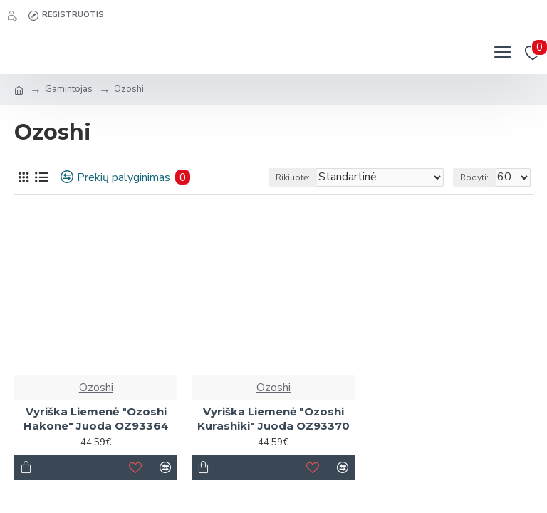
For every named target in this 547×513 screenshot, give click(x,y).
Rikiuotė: (293, 177)
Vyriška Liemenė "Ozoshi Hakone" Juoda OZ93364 (96, 418)
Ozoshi (96, 387)
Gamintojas (69, 89)
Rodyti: (474, 177)
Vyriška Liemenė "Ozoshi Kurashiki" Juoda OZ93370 (273, 418)
